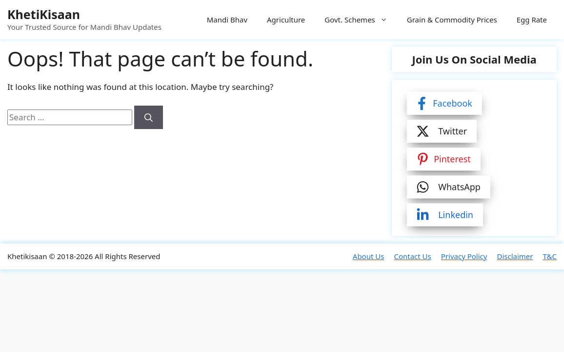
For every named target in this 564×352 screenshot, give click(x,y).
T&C (550, 256)
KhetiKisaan (43, 14)
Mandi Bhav (227, 19)
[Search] (148, 117)
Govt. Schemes (360, 19)
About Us (368, 256)
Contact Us (412, 256)
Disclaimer (515, 256)
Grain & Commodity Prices (452, 19)
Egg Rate (532, 19)
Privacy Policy (464, 256)
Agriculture (286, 19)
